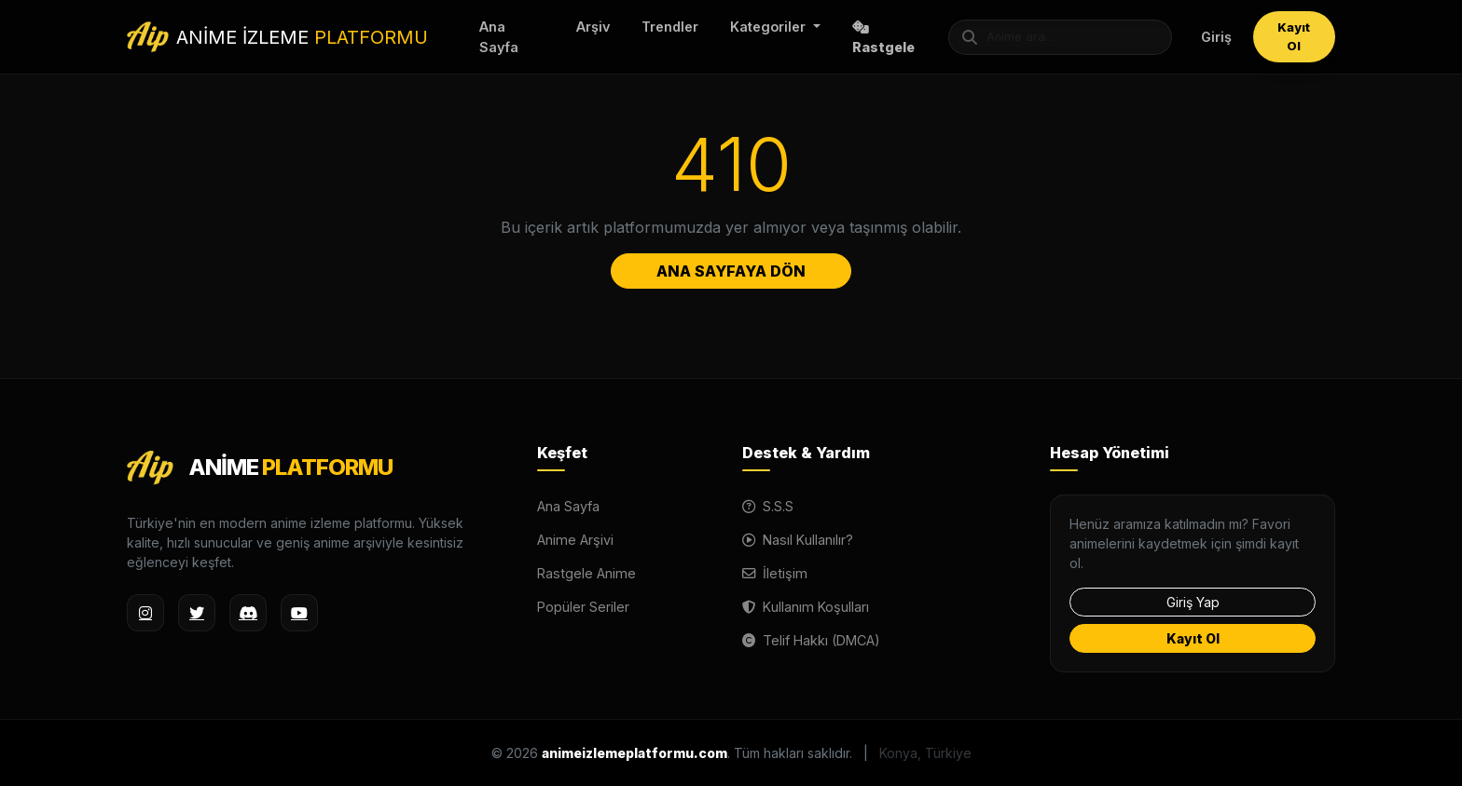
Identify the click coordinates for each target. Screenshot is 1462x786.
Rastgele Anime (586, 573)
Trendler (669, 26)
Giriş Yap (1193, 602)
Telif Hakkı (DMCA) (811, 640)
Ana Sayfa (498, 37)
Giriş (1216, 37)
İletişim (774, 573)
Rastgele (883, 37)
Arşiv (593, 26)
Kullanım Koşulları (805, 607)
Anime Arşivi (575, 540)
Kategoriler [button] (769, 26)
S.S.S (767, 506)
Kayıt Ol (1293, 36)
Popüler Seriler (583, 607)
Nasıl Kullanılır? (797, 540)
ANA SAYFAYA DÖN (731, 271)
